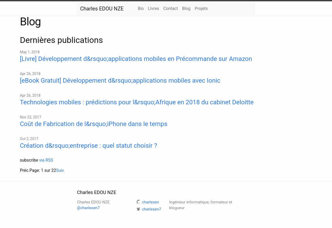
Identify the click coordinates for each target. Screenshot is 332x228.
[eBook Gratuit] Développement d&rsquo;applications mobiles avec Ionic (120, 80)
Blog (186, 8)
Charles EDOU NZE (102, 8)
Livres (153, 8)
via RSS (46, 160)
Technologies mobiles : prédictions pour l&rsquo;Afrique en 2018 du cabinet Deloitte (137, 102)
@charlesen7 (88, 208)
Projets (201, 8)
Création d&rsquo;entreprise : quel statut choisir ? (88, 145)
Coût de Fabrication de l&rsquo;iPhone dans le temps (93, 124)
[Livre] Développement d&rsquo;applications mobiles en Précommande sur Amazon (136, 58)
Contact (170, 8)
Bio (141, 8)
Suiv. (60, 170)
